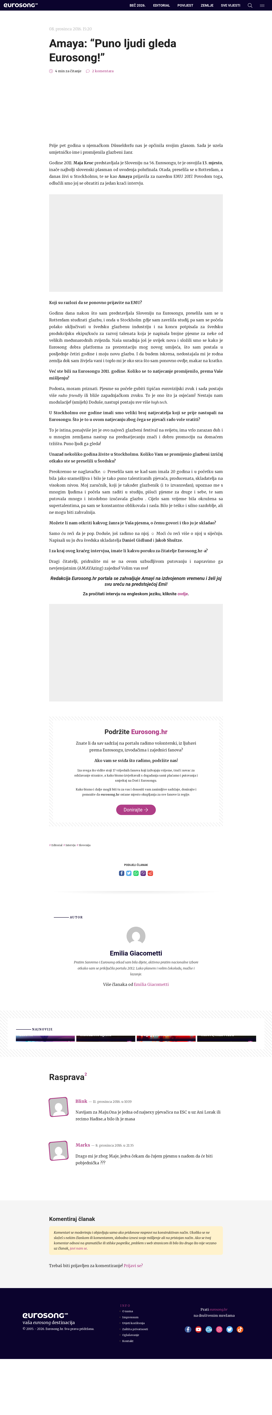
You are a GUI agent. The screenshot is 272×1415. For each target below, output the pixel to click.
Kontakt (129, 1397)
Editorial (161, 5)
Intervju (77, 845)
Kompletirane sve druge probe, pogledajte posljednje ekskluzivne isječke (105, 1081)
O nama (128, 1367)
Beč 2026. (138, 5)
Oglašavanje (132, 1391)
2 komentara (103, 71)
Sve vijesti (230, 5)
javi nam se (78, 1304)
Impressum (131, 1373)
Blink (81, 1157)
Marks (83, 1201)
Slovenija (95, 845)
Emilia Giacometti (151, 986)
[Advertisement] (136, 108)
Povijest (185, 5)
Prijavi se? (133, 1321)
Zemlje (207, 5)
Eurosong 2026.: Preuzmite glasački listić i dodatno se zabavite (40, 1081)
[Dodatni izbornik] (262, 5)
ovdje (183, 593)
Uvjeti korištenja (136, 1379)
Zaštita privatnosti (138, 1385)
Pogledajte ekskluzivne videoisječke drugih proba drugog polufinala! (166, 1084)
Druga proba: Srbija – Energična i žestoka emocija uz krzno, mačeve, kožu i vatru (223, 1081)
